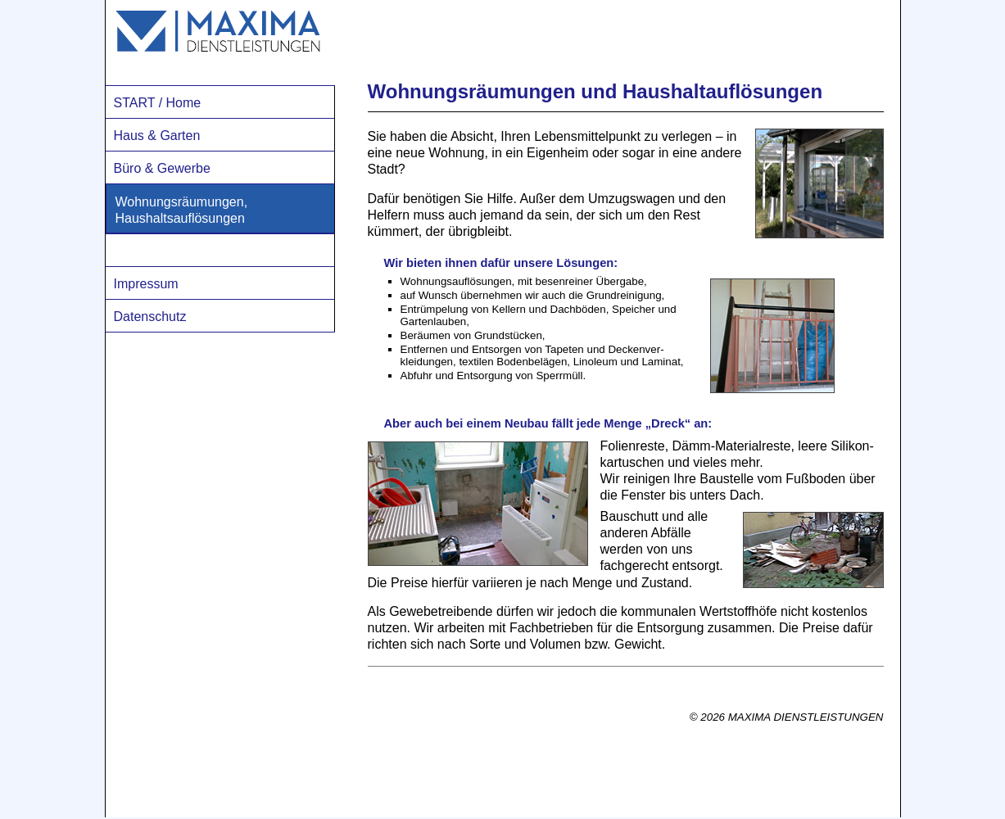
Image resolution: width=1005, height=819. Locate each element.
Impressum (146, 284)
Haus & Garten (157, 136)
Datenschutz (150, 317)
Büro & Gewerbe (162, 168)
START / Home (157, 103)
